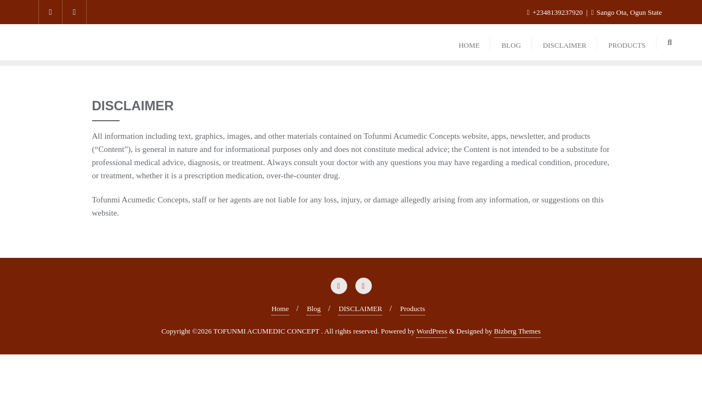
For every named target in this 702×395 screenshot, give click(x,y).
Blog (313, 308)
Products (413, 308)
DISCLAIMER (360, 308)
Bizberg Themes (517, 331)
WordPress (431, 331)
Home (280, 308)
